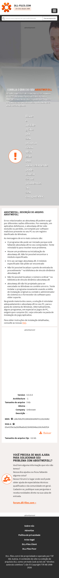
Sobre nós (29, 526)
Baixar (47, 433)
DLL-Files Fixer (29, 549)
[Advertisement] (29, 58)
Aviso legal (29, 539)
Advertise (29, 530)
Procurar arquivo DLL (50, 18)
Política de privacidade (29, 535)
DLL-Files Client (29, 544)
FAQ (24, 322)
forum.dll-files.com (23, 502)
